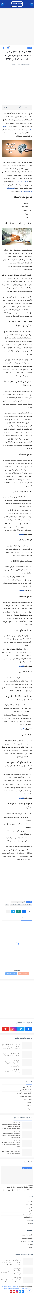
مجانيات (29, 1223)
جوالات (29, 1102)
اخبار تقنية (29, 1201)
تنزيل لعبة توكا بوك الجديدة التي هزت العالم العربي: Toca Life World (11, 1055)
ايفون (30, 1211)
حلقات (29, 1105)
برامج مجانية (27, 1099)
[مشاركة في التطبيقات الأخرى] (8, 911)
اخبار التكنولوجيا (26, 1087)
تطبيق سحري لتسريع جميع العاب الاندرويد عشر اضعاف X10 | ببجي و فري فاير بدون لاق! (11, 1064)
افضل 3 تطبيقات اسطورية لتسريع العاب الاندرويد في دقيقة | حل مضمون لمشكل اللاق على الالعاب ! (11, 1047)
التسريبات (29, 1204)
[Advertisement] (17, 27)
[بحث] (2, 4)
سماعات (29, 1220)
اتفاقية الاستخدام (27, 1238)
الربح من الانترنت (16, 902)
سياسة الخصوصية (26, 1241)
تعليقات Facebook (11, 973)
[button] (24, 911)
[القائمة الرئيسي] (31, 4)
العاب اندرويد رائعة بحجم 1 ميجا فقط (12, 1072)
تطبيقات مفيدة (27, 1214)
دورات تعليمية (28, 1217)
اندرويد (30, 1207)
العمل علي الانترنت (15, 904)
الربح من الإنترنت (22, 182)
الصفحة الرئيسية (27, 1235)
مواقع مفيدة (27, 1108)
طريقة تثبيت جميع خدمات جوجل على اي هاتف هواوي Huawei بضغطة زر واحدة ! (10, 1144)
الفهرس (29, 1244)
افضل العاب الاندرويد (25, 1090)
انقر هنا (21, 534)
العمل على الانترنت (26, 904)
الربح (30, 48)
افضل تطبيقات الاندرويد (24, 1093)
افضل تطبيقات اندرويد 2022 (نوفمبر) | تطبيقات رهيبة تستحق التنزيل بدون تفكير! (18, 1189)
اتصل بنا (29, 1247)
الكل (7, 904)
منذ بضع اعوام (16, 1043)
